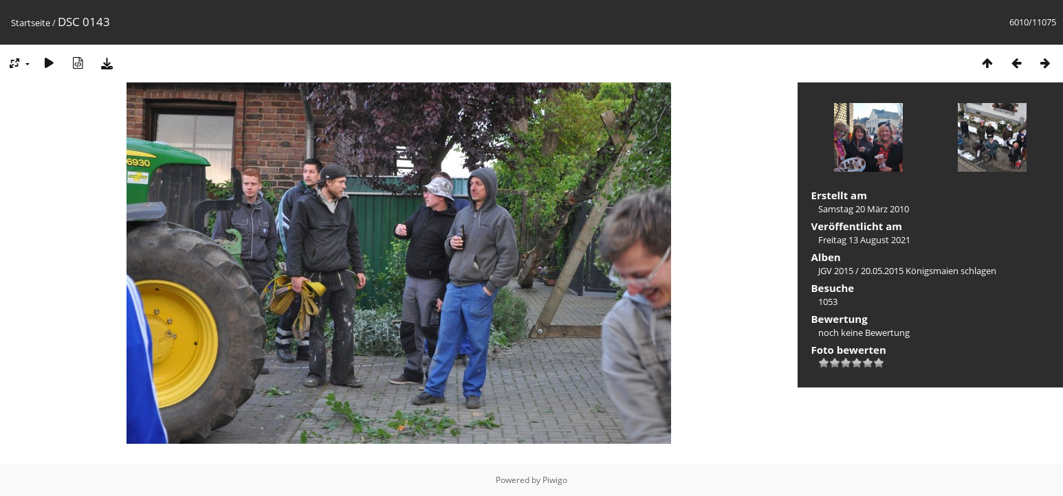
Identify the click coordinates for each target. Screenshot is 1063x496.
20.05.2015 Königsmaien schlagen (928, 270)
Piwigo (555, 480)
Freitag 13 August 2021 (864, 240)
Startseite (30, 22)
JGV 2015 (835, 270)
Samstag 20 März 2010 (863, 209)
